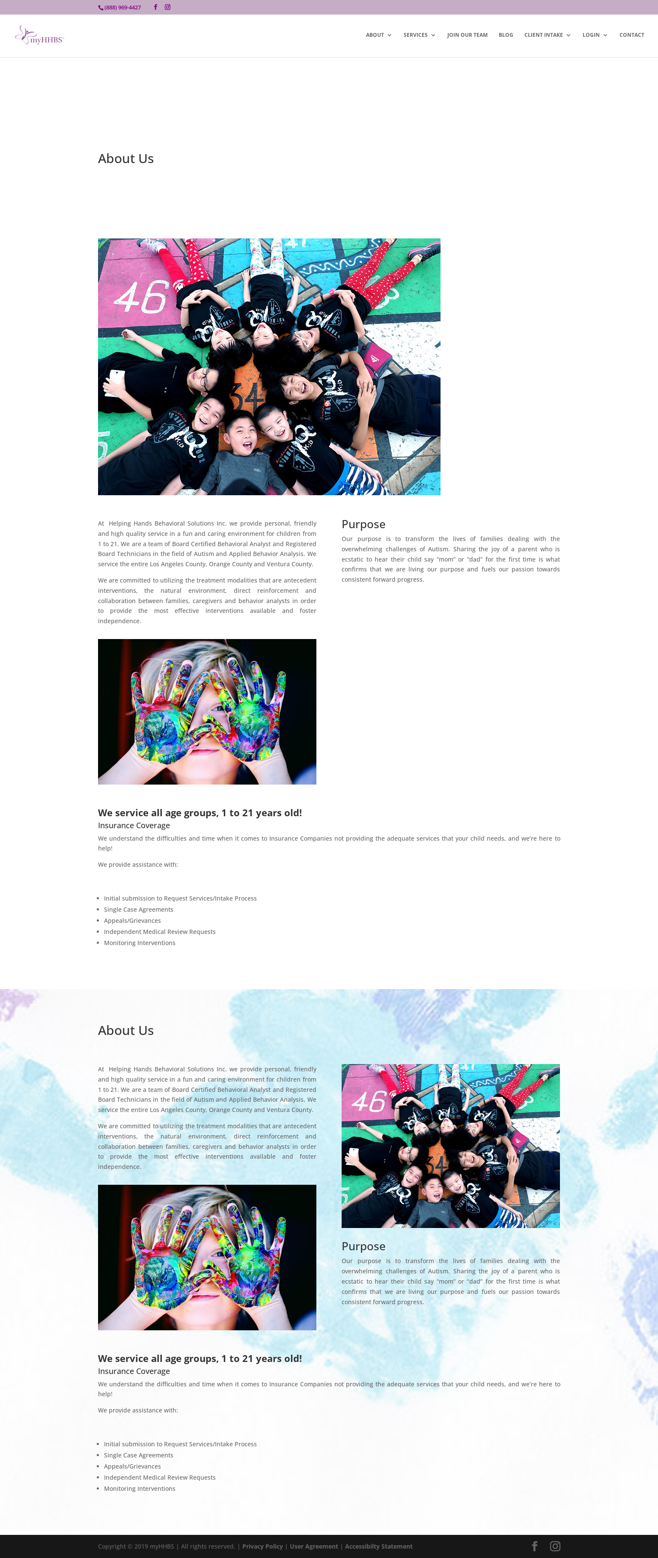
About (375, 35)
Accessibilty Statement (379, 1546)
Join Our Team (467, 35)
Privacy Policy (262, 1546)
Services (416, 35)
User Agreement (315, 1546)
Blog (506, 35)
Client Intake (543, 35)
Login (591, 35)
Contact (631, 35)
